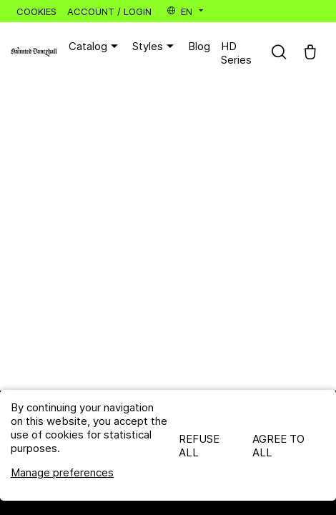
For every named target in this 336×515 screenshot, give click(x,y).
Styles (154, 46)
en (185, 11)
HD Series (236, 53)
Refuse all (199, 445)
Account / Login (109, 11)
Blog (199, 46)
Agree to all (278, 445)
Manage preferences (62, 472)
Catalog (95, 46)
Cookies (36, 11)
